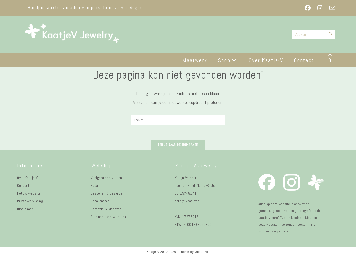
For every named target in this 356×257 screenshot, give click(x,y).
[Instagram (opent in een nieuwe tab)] (320, 8)
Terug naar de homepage (178, 145)
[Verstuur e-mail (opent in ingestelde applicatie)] (330, 8)
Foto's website (29, 193)
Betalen (96, 185)
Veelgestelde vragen (106, 177)
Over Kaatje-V (27, 177)
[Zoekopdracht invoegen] (178, 120)
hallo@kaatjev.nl (187, 201)
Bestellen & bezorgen (107, 193)
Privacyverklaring (30, 201)
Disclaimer (25, 208)
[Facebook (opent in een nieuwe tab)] (307, 8)
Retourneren (100, 201)
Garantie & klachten (106, 208)
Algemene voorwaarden (108, 216)
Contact (23, 185)
